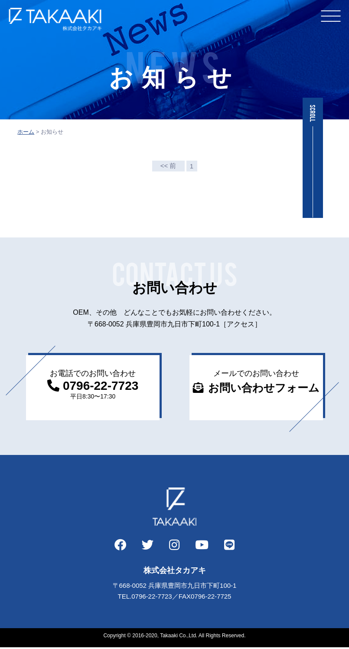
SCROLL (312, 113)
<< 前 (168, 165)
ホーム (25, 131)
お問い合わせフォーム (264, 387)
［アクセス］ (240, 324)
